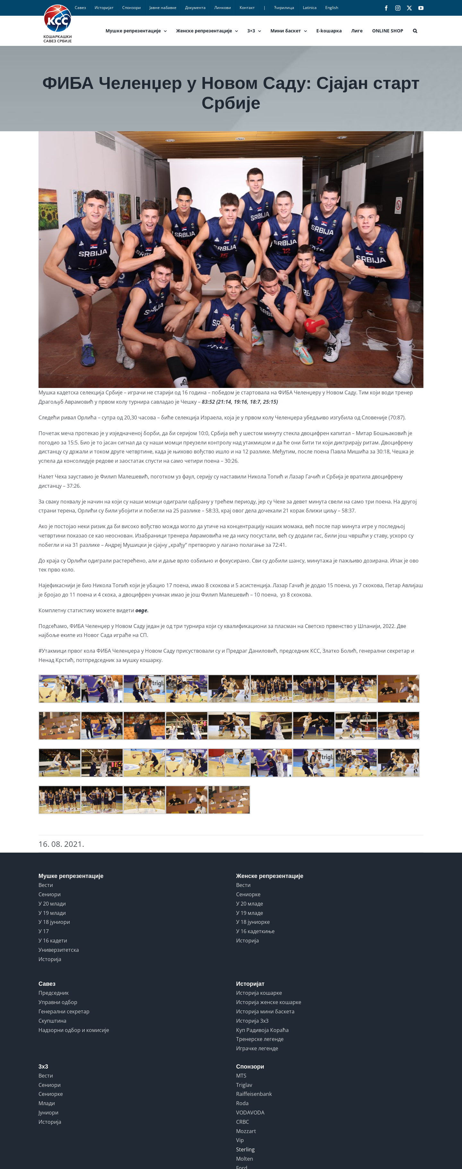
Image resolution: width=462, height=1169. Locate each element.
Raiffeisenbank (254, 1093)
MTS (241, 1075)
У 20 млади (52, 903)
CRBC (242, 1121)
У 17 (43, 931)
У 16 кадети (52, 940)
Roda (242, 1103)
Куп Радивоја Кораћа (262, 1030)
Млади (46, 1103)
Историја (49, 959)
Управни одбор (57, 1002)
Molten (244, 1158)
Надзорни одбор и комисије (73, 1030)
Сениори (49, 894)
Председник (53, 992)
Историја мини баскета (265, 1011)
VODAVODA (250, 1112)
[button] (415, 31)
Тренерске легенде (260, 1039)
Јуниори (48, 1112)
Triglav (244, 1084)
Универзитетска (58, 949)
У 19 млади (52, 912)
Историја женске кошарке (268, 1002)
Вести (45, 885)
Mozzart (246, 1131)
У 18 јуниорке (253, 921)
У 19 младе (249, 912)
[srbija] (231, 259)
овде (141, 610)
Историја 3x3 (252, 1020)
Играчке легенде (257, 1048)
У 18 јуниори (54, 921)
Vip (240, 1140)
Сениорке (248, 894)
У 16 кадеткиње (255, 931)
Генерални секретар (64, 1011)
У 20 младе (249, 903)
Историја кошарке (259, 992)
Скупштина (52, 1020)
